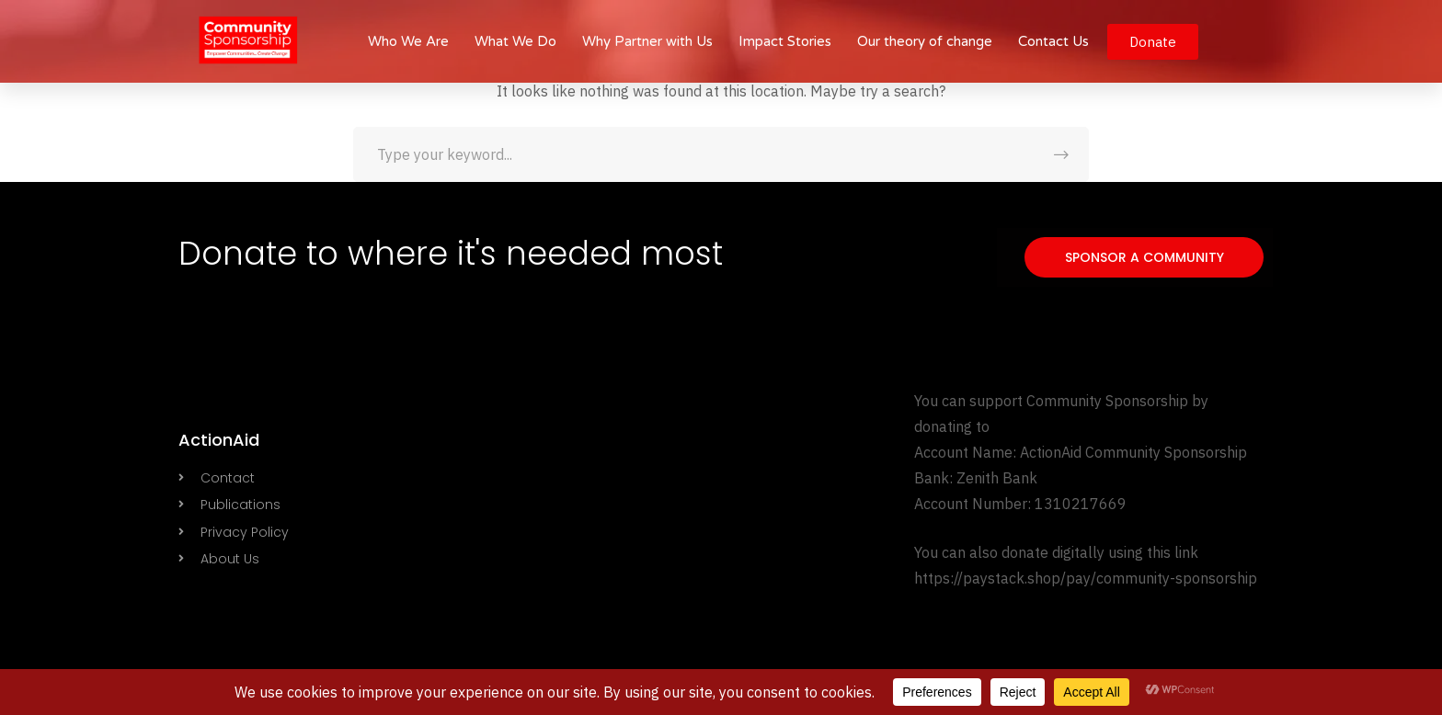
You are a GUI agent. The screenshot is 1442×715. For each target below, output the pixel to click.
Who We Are (408, 41)
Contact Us (1053, 41)
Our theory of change (924, 41)
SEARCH (1061, 154)
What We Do (515, 41)
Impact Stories (784, 41)
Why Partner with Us (647, 41)
